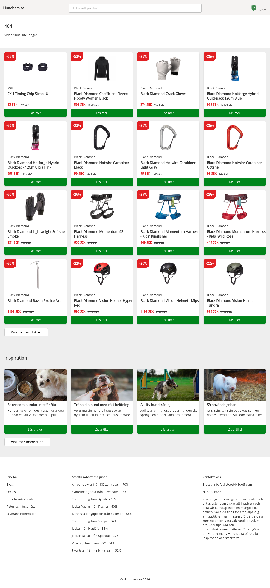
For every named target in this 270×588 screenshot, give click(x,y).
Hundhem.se (13, 8)
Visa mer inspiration (27, 441)
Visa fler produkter (26, 332)
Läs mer (35, 113)
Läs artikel (35, 429)
